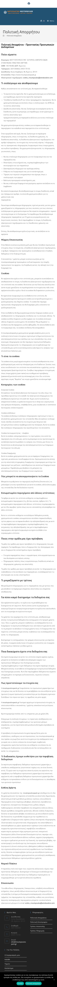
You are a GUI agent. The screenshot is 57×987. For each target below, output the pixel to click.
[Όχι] (54, 979)
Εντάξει (20, 983)
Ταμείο (7, 964)
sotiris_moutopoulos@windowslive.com (38, 78)
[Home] (3, 36)
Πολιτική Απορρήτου (14, 36)
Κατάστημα (9, 968)
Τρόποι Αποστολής (37, 926)
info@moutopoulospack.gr (18, 943)
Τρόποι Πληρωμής (37, 931)
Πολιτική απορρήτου (33, 983)
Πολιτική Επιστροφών (38, 922)
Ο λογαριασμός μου (12, 955)
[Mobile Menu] (49, 21)
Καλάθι (7, 959)
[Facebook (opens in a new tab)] (28, 3)
